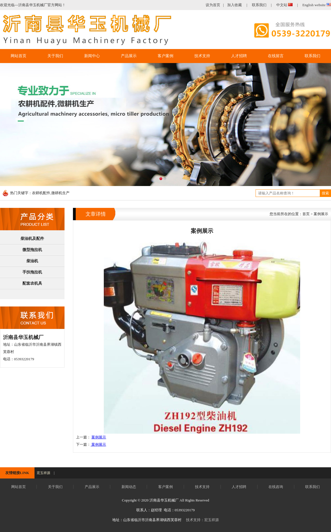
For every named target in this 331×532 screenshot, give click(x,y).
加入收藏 (234, 5)
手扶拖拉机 (32, 272)
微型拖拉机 (32, 250)
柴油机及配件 (32, 238)
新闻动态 (128, 487)
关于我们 (55, 487)
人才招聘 (239, 487)
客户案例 (165, 487)
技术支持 (202, 487)
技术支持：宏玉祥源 (202, 520)
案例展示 (98, 437)
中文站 (285, 5)
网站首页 (18, 487)
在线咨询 (275, 487)
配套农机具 (32, 283)
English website (316, 5)
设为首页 (213, 5)
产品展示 (92, 487)
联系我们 (259, 5)
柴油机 (32, 261)
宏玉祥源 (43, 473)
